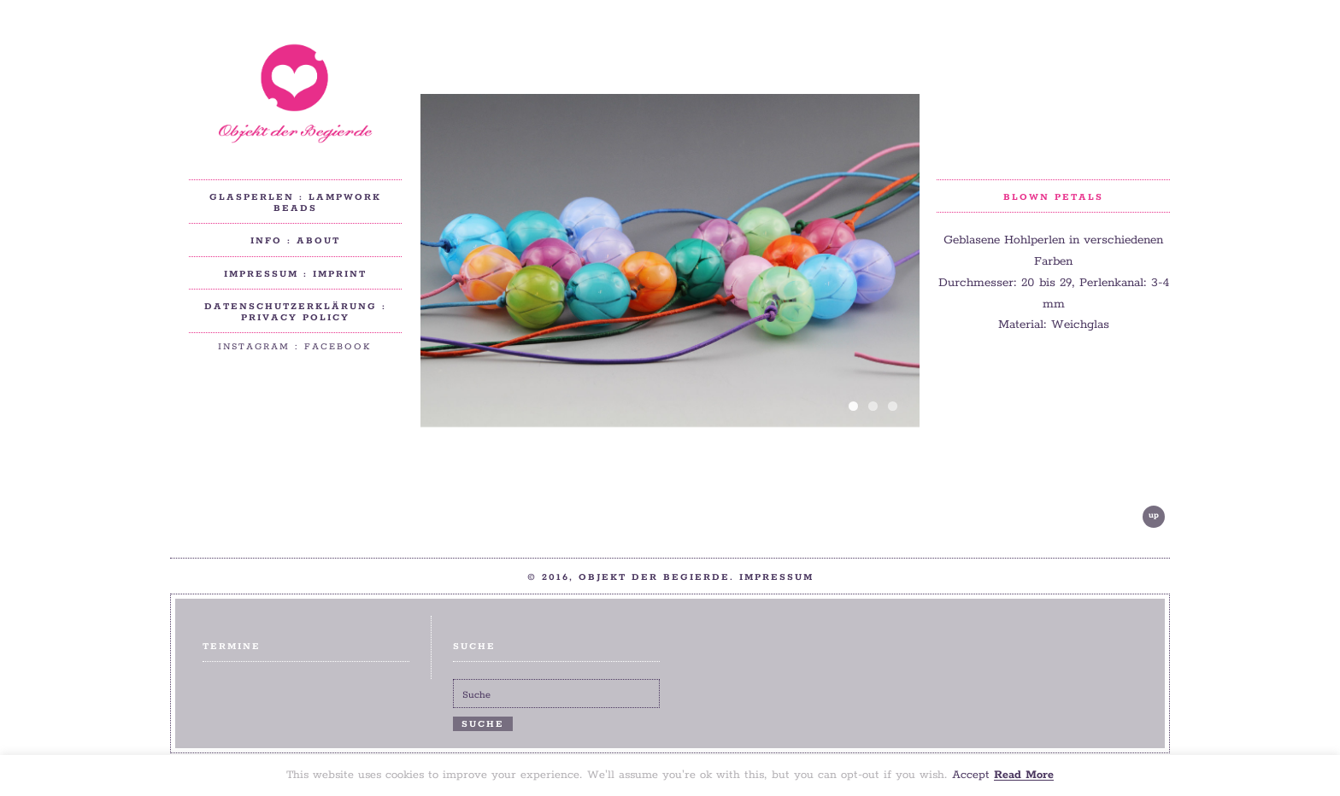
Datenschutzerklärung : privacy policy (295, 312)
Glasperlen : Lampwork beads (295, 202)
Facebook (338, 347)
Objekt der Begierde (294, 94)
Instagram (254, 347)
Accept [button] (971, 776)
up (1154, 515)
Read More (1024, 776)
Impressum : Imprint (295, 274)
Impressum (776, 577)
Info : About (295, 241)
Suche (482, 724)
